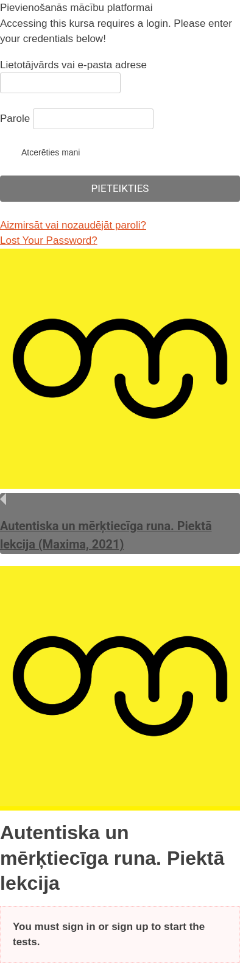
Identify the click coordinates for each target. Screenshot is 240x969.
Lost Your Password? (48, 240)
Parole (15, 118)
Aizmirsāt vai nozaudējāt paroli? (73, 225)
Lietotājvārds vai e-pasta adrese (73, 65)
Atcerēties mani (40, 151)
